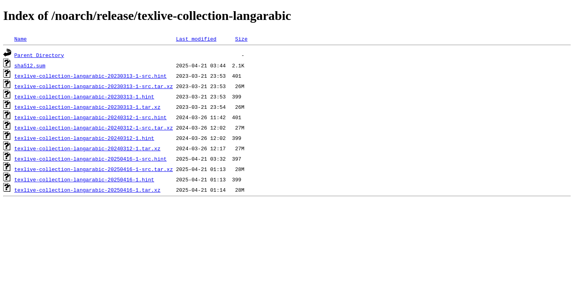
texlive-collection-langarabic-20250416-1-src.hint (90, 158)
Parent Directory (39, 55)
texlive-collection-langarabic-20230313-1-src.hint (90, 75)
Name (20, 38)
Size (241, 38)
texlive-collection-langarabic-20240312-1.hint (84, 138)
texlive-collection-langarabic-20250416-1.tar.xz (87, 189)
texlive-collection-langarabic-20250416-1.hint (84, 179)
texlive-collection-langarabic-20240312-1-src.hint (90, 117)
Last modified (196, 38)
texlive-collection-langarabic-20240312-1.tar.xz (87, 148)
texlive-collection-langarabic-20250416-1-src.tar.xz (93, 169)
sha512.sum (29, 65)
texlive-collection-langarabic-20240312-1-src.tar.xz (93, 127)
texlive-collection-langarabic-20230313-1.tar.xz (87, 106)
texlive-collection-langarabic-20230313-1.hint (84, 96)
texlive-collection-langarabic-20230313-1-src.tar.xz (93, 86)
